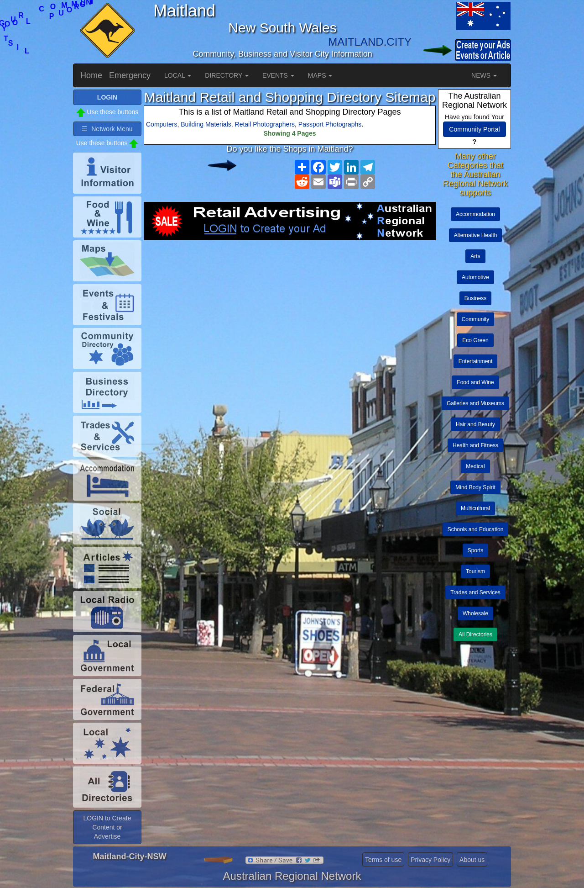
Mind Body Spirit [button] (475, 487)
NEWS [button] (484, 75)
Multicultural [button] (475, 508)
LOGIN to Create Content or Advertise (107, 827)
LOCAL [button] (177, 75)
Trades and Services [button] (475, 592)
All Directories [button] (475, 634)
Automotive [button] (475, 277)
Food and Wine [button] (475, 382)
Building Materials (206, 124)
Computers (161, 124)
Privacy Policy (430, 859)
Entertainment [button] (476, 361)
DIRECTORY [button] (227, 75)
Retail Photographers (265, 124)
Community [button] (476, 319)
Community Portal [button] (474, 129)
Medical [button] (475, 466)
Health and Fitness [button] (475, 445)
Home (91, 75)
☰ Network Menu (107, 128)
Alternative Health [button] (475, 235)
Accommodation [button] (475, 214)
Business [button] (475, 298)
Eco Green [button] (475, 340)
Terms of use (383, 859)
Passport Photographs (330, 124)
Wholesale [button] (475, 613)
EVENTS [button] (278, 75)
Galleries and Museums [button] (475, 403)
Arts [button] (475, 256)
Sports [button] (476, 550)
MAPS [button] (320, 75)
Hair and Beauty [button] (475, 424)
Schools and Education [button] (476, 529)
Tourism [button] (475, 571)
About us (472, 859)
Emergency (130, 75)
